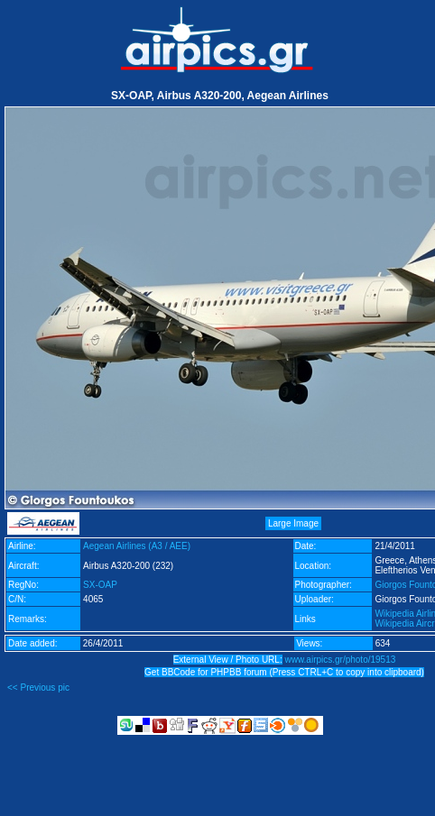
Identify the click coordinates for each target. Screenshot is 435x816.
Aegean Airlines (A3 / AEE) (136, 546)
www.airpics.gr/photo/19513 (339, 660)
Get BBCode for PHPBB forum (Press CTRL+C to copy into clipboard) (284, 672)
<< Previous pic (38, 687)
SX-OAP (100, 585)
